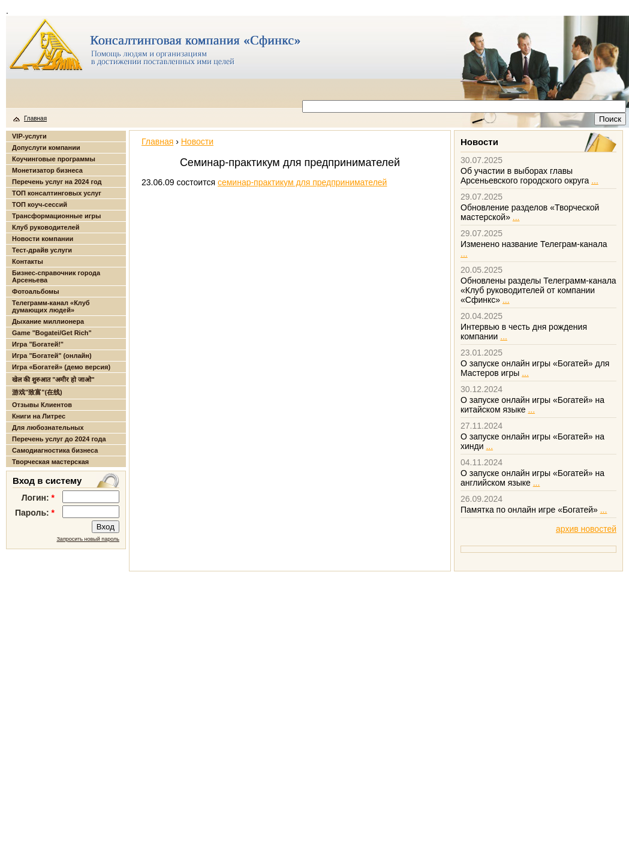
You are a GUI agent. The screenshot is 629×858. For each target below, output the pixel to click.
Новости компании (42, 238)
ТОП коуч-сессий (39, 204)
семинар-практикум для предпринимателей (302, 182)
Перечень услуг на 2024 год (56, 181)
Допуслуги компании (46, 147)
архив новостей (586, 529)
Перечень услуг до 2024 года (59, 438)
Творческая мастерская (50, 461)
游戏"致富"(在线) (37, 392)
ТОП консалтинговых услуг (56, 193)
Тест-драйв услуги (42, 250)
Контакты (27, 261)
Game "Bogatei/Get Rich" (52, 332)
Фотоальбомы (35, 291)
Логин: (38, 497)
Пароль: (35, 512)
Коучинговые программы (53, 158)
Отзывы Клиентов (42, 404)
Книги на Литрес (38, 416)
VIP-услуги (29, 136)
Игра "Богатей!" (38, 344)
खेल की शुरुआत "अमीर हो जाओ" (53, 379)
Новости (197, 141)
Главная (35, 118)
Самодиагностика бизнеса (55, 450)
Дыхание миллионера (48, 321)
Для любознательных (48, 427)
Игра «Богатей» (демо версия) (61, 367)
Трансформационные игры (56, 215)
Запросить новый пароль (87, 539)
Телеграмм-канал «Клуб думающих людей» (51, 306)
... (594, 180)
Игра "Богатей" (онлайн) (52, 355)
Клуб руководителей (45, 227)
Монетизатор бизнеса (47, 170)
